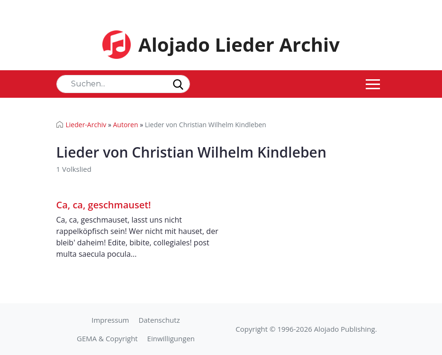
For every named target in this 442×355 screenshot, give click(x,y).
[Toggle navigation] (373, 84)
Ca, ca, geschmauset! (103, 204)
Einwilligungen (171, 338)
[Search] (123, 84)
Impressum (110, 320)
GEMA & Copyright (107, 338)
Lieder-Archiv (86, 124)
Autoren (125, 124)
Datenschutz (159, 320)
